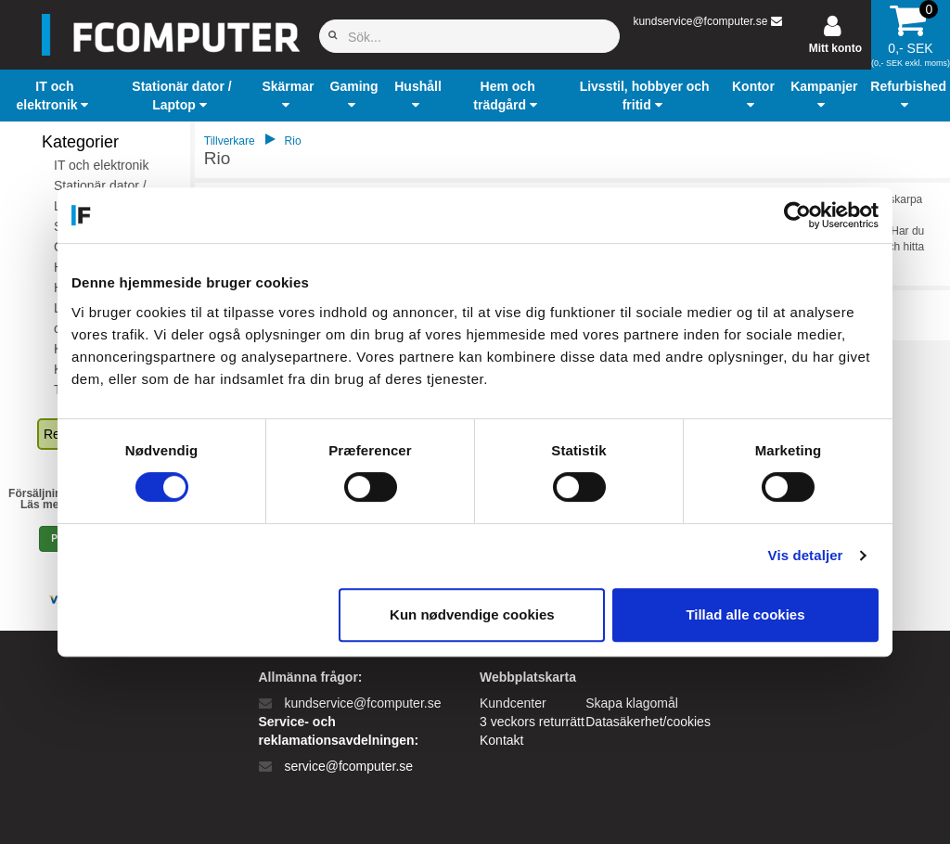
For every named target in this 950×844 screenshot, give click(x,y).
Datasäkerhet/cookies (648, 721)
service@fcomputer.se (348, 766)
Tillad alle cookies (745, 614)
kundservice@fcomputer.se (700, 21)
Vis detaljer (805, 555)
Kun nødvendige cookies (472, 614)
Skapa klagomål (631, 703)
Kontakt (501, 740)
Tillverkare (229, 140)
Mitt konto (835, 48)
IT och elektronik (101, 165)
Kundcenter (513, 703)
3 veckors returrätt (532, 721)
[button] (54, 95)
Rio (293, 140)
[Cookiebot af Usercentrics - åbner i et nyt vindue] (797, 215)
